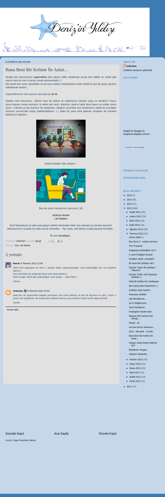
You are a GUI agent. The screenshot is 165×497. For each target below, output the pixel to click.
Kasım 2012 (136, 216)
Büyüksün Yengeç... (138, 350)
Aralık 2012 (135, 212)
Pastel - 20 (134, 323)
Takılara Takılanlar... (138, 354)
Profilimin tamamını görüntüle (137, 70)
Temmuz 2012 (137, 233)
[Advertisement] (61, 408)
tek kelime (25, 245)
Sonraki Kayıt (14, 433)
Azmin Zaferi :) (136, 237)
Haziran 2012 (136, 359)
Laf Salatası (60, 218)
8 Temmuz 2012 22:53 (39, 291)
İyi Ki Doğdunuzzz (138, 303)
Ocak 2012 (135, 381)
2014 (129, 199)
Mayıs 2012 (136, 364)
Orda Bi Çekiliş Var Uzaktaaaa (144, 281)
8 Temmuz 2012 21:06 (32, 263)
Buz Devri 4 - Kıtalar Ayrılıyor (143, 241)
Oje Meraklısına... (137, 299)
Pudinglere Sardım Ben (140, 311)
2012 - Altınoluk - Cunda (141, 331)
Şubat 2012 (136, 377)
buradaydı (64, 235)
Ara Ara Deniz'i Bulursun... (142, 327)
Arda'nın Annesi (60, 215)
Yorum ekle (13, 309)
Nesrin (16, 263)
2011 (129, 386)
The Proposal (135, 246)
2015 (129, 195)
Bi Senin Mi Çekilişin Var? (141, 263)
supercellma (41, 77)
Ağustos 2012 (137, 229)
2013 (129, 204)
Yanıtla (16, 281)
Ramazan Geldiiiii (137, 294)
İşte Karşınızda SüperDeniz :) (143, 286)
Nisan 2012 (135, 368)
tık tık (55, 94)
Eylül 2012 (135, 225)
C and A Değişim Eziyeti (141, 254)
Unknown (18, 291)
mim (17, 245)
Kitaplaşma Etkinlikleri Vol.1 (142, 250)
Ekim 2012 (135, 220)
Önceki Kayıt (107, 433)
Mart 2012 (135, 372)
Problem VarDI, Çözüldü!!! (142, 259)
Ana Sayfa (61, 433)
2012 (129, 208)
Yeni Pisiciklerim (137, 307)
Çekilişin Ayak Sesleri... (140, 290)
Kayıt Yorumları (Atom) (24, 440)
